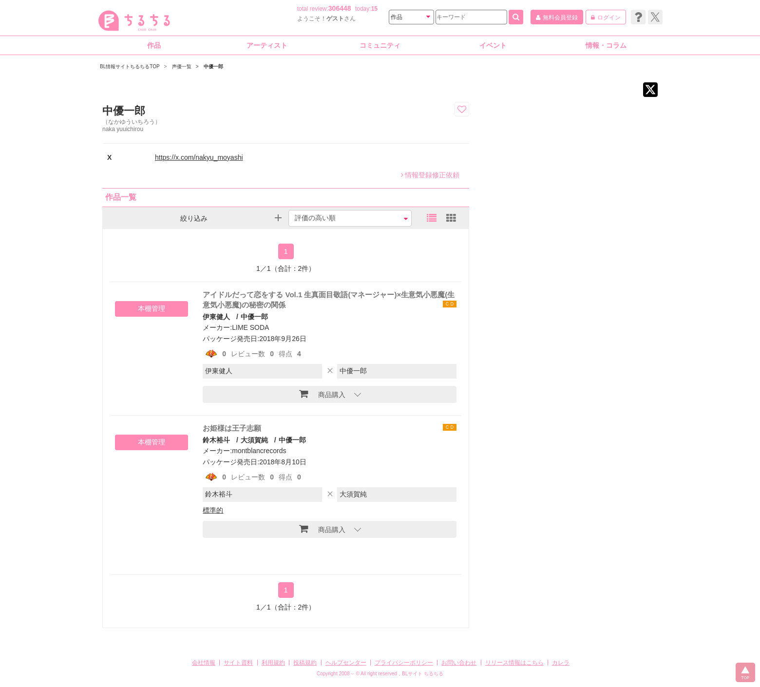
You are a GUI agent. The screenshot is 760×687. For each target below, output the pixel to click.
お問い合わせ (458, 663)
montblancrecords (259, 451)
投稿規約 (305, 663)
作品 (154, 45)
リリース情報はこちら (514, 663)
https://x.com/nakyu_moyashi (199, 157)
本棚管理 (151, 308)
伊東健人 (216, 317)
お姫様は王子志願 (232, 428)
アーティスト (267, 45)
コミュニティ (380, 45)
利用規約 (273, 663)
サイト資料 (238, 663)
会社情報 (203, 663)
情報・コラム (606, 45)
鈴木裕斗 (216, 440)
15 (374, 8)
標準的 (213, 510)
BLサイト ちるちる (422, 673)
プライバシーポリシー (404, 663)
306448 (339, 8)
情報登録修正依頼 (430, 175)
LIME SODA (250, 327)
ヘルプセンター (345, 663)
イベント (493, 45)
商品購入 (322, 394)
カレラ (561, 663)
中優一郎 (254, 317)
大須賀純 (254, 440)
